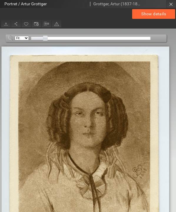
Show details (153, 13)
